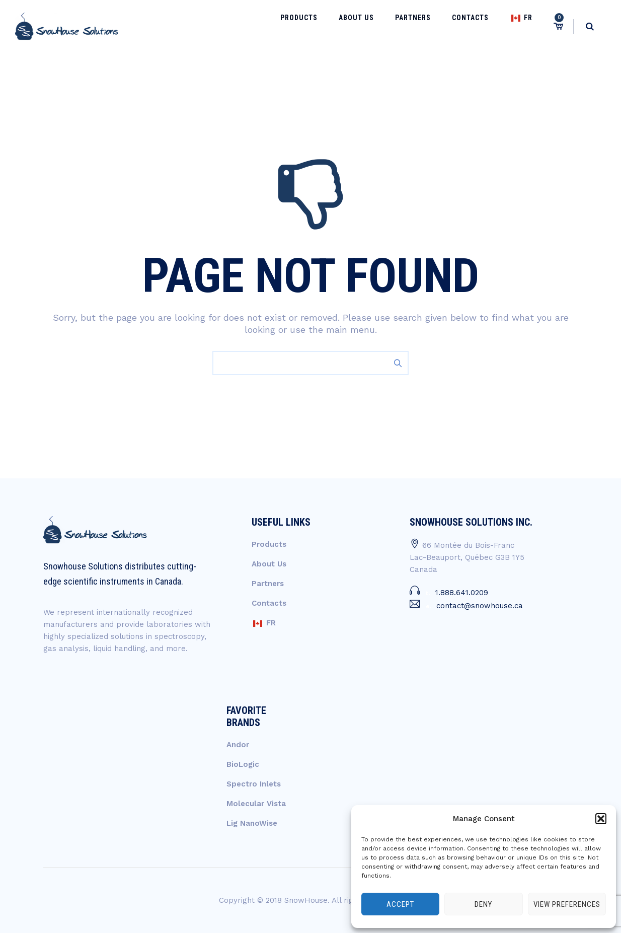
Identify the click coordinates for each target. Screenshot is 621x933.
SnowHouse (306, 900)
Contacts (484, 26)
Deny (483, 904)
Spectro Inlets (253, 783)
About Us (389, 26)
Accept (400, 904)
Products (341, 26)
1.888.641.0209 (461, 592)
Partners (436, 26)
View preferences (566, 904)
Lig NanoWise (251, 823)
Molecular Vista (256, 803)
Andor (237, 744)
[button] (601, 819)
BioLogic (242, 764)
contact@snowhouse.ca (479, 605)
